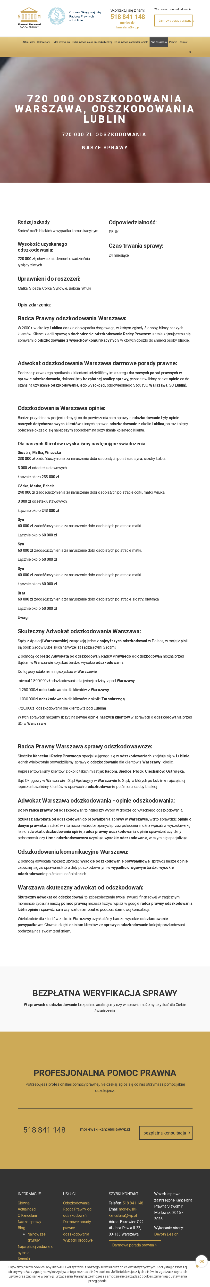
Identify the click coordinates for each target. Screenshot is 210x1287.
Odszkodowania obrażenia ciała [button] (131, 42)
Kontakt (183, 42)
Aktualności (29, 42)
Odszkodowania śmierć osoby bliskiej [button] (92, 42)
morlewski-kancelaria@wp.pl (127, 25)
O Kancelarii (43, 42)
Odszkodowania (76, 1203)
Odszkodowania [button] (61, 42)
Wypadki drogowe (77, 1240)
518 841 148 (127, 16)
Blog (21, 1228)
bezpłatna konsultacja (167, 1132)
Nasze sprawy (29, 1221)
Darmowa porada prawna (135, 1245)
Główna (24, 1203)
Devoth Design (166, 1234)
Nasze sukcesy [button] (159, 42)
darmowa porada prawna (176, 20)
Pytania (173, 42)
